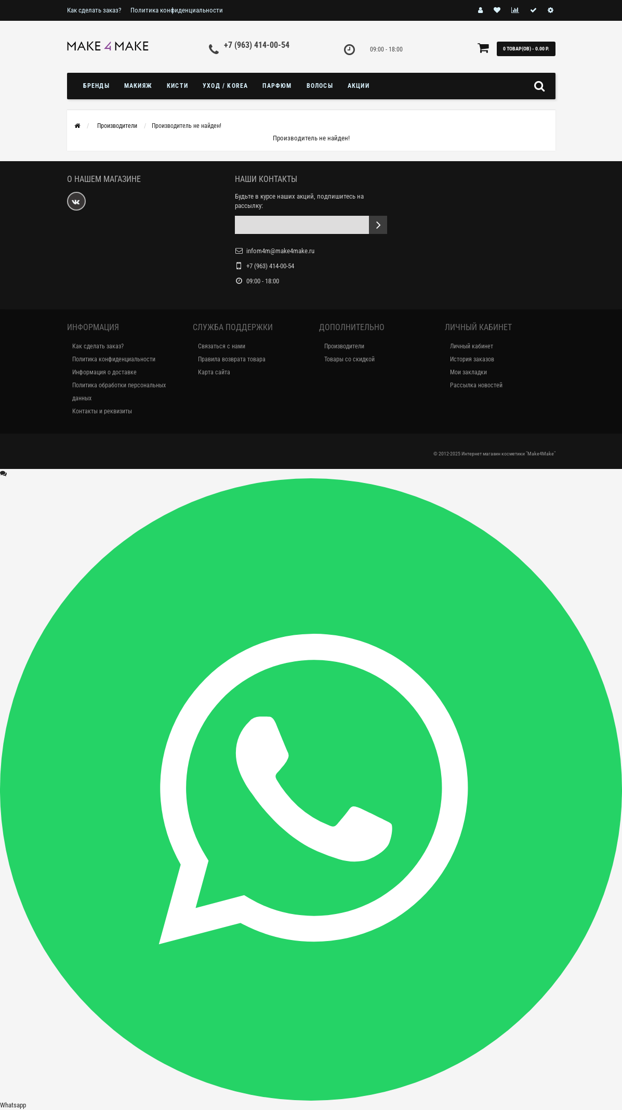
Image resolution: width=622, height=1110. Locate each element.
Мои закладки (468, 372)
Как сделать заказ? (94, 10)
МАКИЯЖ (138, 85)
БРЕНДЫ (96, 85)
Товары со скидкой (349, 359)
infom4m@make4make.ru (280, 251)
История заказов (472, 359)
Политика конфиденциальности (176, 10)
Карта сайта (214, 372)
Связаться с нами (221, 346)
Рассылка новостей (476, 385)
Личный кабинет (471, 346)
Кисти (177, 85)
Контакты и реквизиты (102, 411)
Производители (344, 346)
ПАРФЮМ (277, 85)
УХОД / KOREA (225, 85)
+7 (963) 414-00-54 (256, 45)
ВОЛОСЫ (320, 85)
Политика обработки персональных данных (119, 392)
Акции (358, 85)
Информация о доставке (104, 372)
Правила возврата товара (232, 359)
